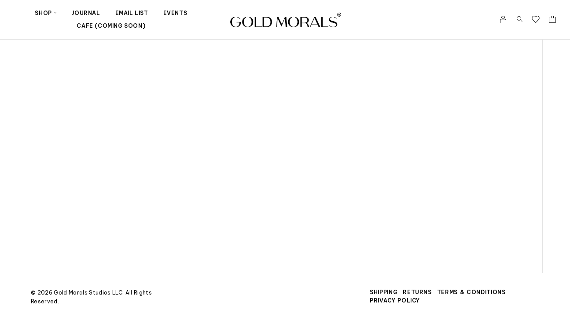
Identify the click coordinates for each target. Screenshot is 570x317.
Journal (85, 13)
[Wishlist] (536, 20)
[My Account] (503, 19)
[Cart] (552, 20)
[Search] (519, 19)
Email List (131, 13)
